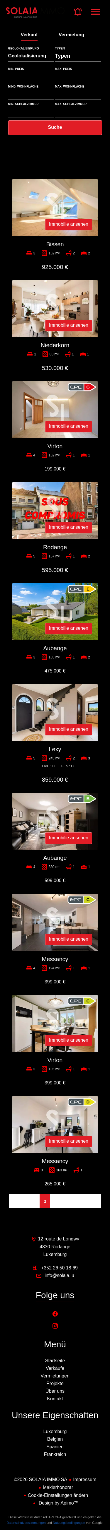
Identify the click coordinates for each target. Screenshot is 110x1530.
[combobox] (31, 56)
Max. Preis (63, 69)
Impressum (84, 1479)
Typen (60, 48)
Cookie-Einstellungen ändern (58, 1495)
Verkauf (29, 34)
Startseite (35, 16)
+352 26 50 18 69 (59, 1267)
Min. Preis (16, 69)
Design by (58, 1502)
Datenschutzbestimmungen (25, 1522)
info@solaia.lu (59, 1275)
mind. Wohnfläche (23, 86)
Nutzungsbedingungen (69, 1522)
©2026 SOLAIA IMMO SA (40, 1479)
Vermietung (71, 34)
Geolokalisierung (23, 48)
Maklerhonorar (58, 1487)
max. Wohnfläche (69, 86)
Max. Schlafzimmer (71, 104)
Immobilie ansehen (68, 224)
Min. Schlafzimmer (23, 104)
